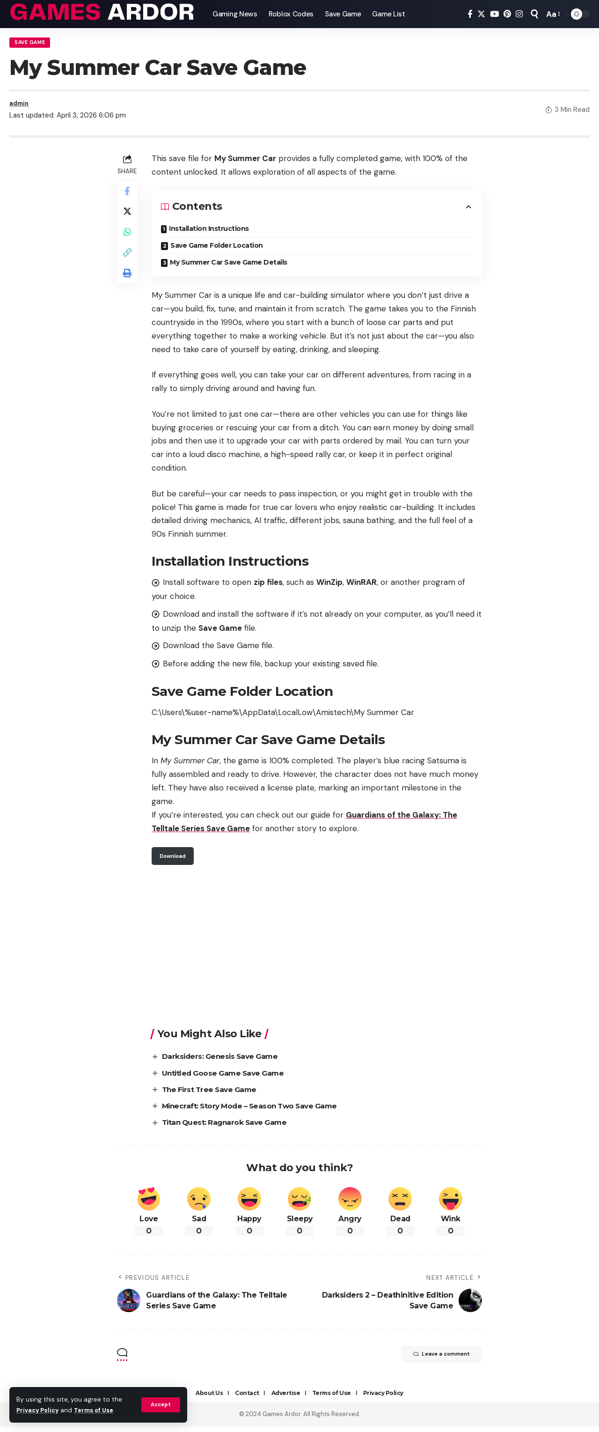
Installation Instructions (211, 233)
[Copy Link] (128, 264)
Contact (247, 1398)
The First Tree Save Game (214, 1094)
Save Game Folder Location (219, 249)
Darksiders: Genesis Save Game (225, 1061)
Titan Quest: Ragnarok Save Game (230, 1127)
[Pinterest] (507, 14)
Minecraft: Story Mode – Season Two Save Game (256, 1111)
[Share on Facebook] (128, 196)
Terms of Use (99, 1410)
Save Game (33, 43)
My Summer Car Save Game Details (231, 266)
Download (176, 860)
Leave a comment (433, 1360)
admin (20, 106)
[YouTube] (494, 14)
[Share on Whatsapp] (128, 241)
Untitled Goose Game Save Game (228, 1078)
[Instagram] (519, 14)
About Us (209, 1398)
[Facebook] (470, 14)
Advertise (285, 1398)
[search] (534, 14)
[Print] (128, 286)
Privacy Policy (39, 1410)
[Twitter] (481, 14)
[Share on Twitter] (128, 219)
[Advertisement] (317, 952)
